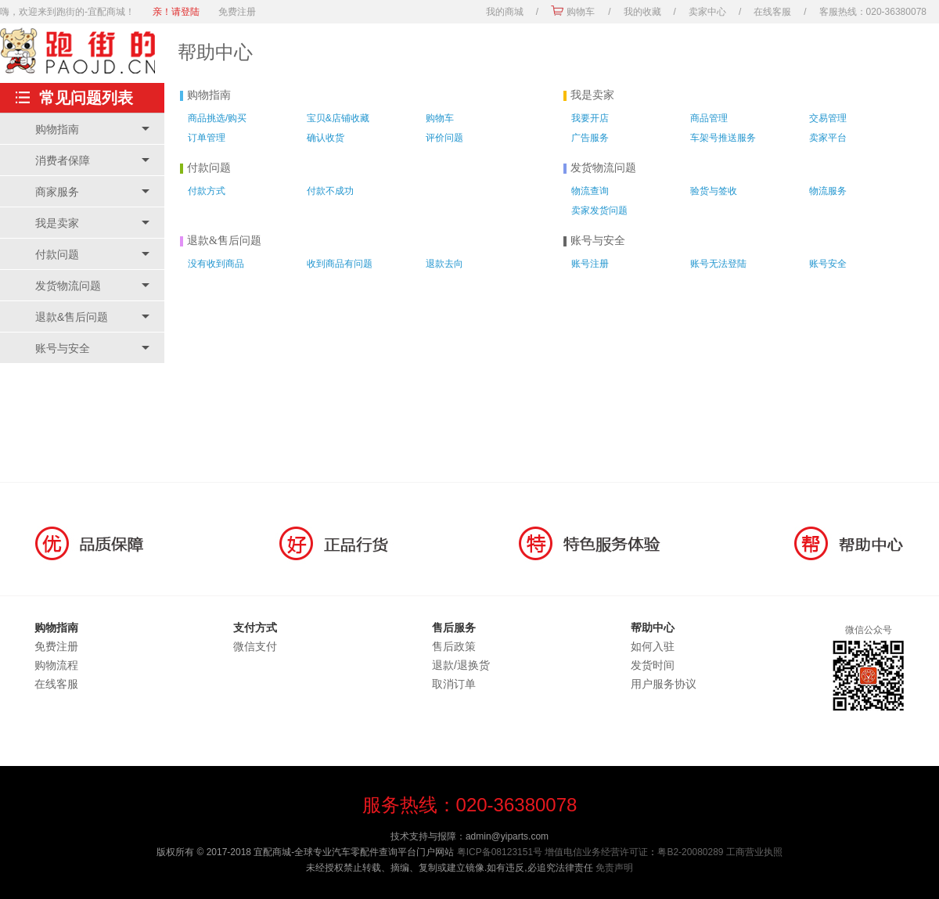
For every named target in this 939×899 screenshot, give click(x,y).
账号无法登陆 (718, 263)
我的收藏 (642, 11)
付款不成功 (330, 190)
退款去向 (444, 263)
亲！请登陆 (176, 11)
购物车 (581, 11)
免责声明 (614, 867)
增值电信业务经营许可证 (596, 852)
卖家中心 (707, 11)
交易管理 (828, 118)
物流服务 (828, 190)
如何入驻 (653, 646)
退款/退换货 (461, 665)
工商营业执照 (754, 852)
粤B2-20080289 (690, 852)
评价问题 (444, 137)
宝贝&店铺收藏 (338, 118)
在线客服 (772, 11)
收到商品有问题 (339, 263)
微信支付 (255, 646)
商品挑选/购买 (217, 118)
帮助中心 (215, 52)
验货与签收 (713, 190)
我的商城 (504, 11)
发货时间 (653, 665)
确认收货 (325, 137)
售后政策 (454, 646)
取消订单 (454, 684)
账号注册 (590, 263)
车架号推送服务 (723, 137)
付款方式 (206, 190)
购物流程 (56, 665)
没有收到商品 (216, 263)
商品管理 (709, 118)
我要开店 (590, 118)
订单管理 (206, 137)
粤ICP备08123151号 (499, 852)
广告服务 (590, 137)
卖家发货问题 (599, 210)
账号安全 (828, 263)
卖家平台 (828, 137)
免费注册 (237, 11)
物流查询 (590, 190)
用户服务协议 (663, 684)
